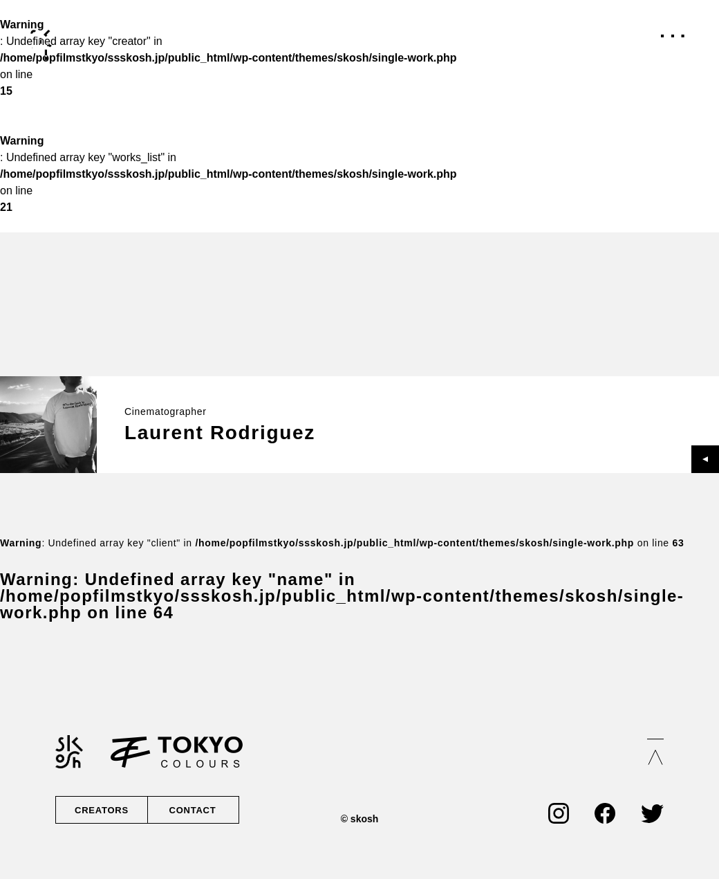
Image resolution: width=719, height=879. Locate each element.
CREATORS (102, 809)
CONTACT (192, 809)
